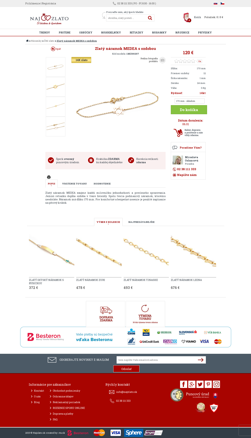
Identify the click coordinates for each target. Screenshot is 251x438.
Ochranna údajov (63, 396)
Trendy (44, 32)
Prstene (64, 32)
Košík (197, 17)
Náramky (159, 32)
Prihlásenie (32, 3)
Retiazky (136, 32)
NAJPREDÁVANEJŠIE (141, 222)
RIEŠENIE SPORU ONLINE (69, 408)
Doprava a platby (63, 413)
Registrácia (49, 3)
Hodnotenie (102, 183)
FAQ (55, 419)
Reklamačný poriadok (66, 402)
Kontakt (39, 390)
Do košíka (189, 109)
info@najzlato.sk (126, 392)
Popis (51, 183)
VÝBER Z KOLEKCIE (108, 222)
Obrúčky (85, 32)
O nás (37, 396)
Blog (37, 402)
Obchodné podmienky (66, 390)
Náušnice (182, 32)
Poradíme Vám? (191, 147)
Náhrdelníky (111, 32)
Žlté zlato (49, 40)
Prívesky (205, 32)
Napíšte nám (187, 175)
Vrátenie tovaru (74, 183)
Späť (56, 48)
